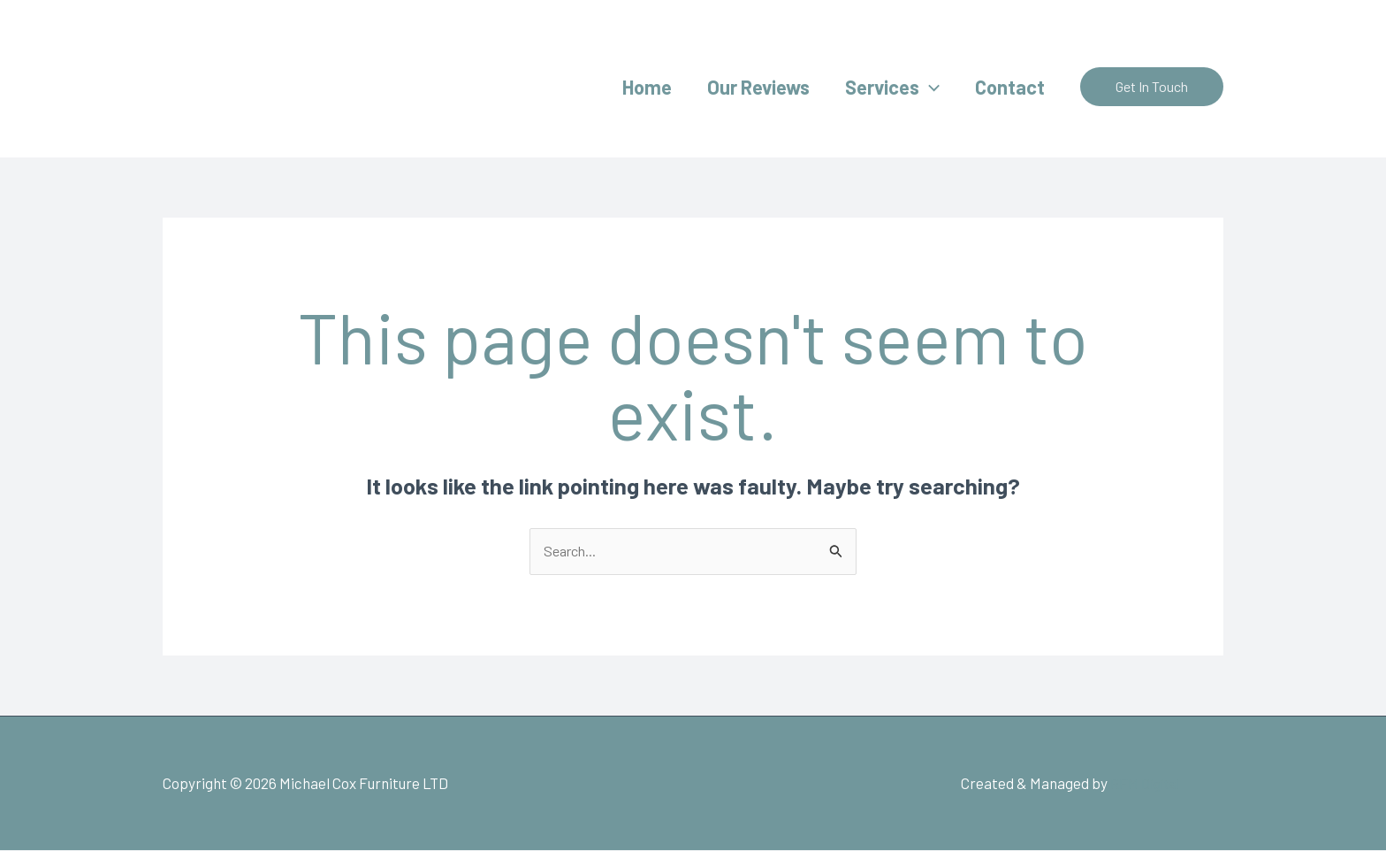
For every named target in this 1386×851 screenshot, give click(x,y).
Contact (1008, 86)
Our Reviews (749, 86)
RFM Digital (1141, 785)
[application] (924, 87)
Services (887, 87)
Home (634, 86)
